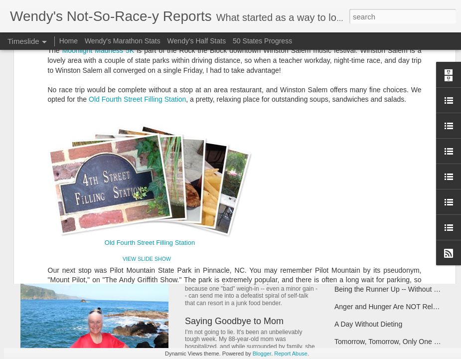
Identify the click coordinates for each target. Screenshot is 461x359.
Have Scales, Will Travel (372, 272)
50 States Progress (262, 41)
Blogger (262, 354)
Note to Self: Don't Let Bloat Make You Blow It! (277, 256)
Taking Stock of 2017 (366, 181)
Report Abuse (290, 354)
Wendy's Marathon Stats (122, 41)
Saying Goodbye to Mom (234, 321)
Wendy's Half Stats (196, 41)
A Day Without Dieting (368, 324)
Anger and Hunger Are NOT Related (390, 307)
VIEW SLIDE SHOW (147, 111)
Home (68, 41)
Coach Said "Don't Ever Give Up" (385, 198)
